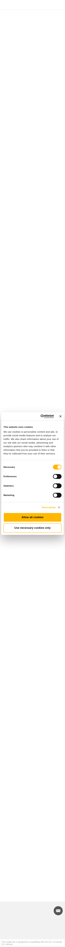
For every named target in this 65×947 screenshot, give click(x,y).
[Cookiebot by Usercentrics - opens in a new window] (41, 416)
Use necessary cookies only (32, 527)
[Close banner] (60, 416)
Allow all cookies (32, 517)
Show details (49, 507)
